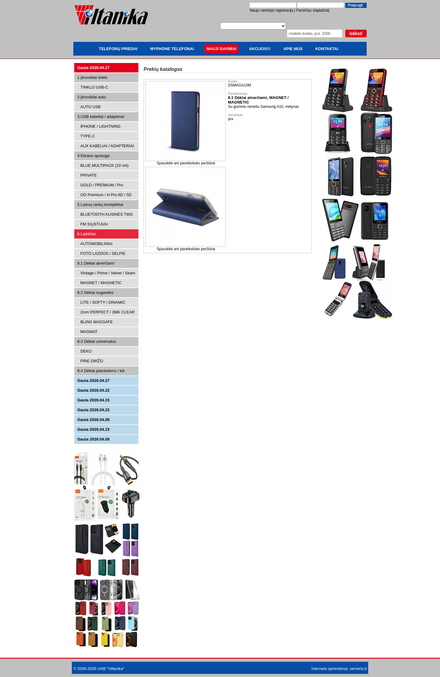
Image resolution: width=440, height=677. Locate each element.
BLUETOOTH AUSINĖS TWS (106, 214)
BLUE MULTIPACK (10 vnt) (104, 165)
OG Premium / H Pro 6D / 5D (106, 194)
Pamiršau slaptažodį (312, 10)
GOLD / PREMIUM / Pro (101, 185)
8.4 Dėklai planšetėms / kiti (101, 370)
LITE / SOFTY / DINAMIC (102, 302)
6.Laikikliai (86, 234)
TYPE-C (87, 136)
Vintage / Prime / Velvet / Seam (107, 273)
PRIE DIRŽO (91, 361)
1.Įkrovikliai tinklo (92, 77)
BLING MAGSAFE (96, 322)
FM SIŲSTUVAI (94, 224)
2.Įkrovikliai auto (91, 97)
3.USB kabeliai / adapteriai (100, 116)
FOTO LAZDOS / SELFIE (102, 253)
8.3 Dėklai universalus (96, 341)
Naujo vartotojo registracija (271, 10)
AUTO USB (90, 106)
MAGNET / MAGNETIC (101, 282)
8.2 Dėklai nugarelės (95, 292)
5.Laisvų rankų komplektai (100, 204)
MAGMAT (88, 331)
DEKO (86, 351)
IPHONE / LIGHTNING (100, 126)
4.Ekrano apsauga (93, 155)
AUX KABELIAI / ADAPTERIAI (107, 146)
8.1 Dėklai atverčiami (95, 263)
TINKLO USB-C (94, 87)
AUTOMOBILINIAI (96, 243)
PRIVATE (88, 175)
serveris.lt (358, 668)
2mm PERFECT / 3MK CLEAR (107, 312)
